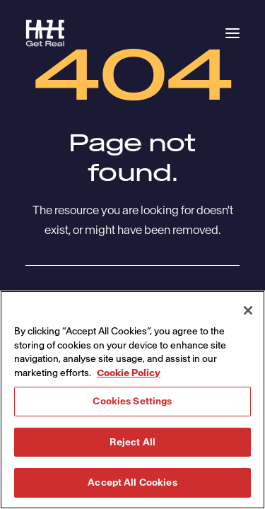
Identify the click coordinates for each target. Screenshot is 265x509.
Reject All (132, 442)
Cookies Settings (132, 401)
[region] (132, 400)
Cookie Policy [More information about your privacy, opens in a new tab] (128, 373)
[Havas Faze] (45, 33)
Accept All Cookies (132, 482)
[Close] (248, 310)
